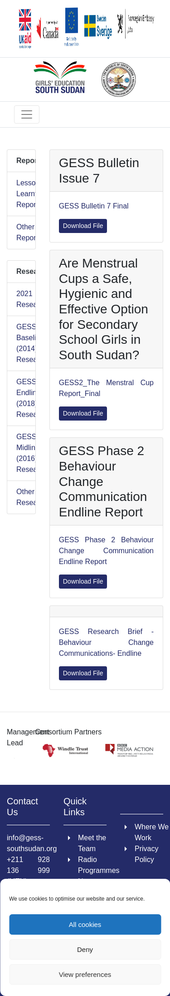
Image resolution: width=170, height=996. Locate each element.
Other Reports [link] (21, 232)
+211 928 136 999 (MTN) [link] (28, 870)
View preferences (85, 974)
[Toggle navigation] (26, 114)
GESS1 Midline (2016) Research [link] (21, 453)
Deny (85, 949)
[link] (85, 28)
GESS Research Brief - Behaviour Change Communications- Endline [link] (106, 642)
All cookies (85, 924)
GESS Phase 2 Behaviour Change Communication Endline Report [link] (106, 550)
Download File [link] (83, 225)
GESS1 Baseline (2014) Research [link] (21, 343)
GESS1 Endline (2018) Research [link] (21, 398)
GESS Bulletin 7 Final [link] (94, 206)
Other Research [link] (21, 497)
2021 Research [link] (21, 299)
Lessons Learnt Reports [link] (21, 193)
